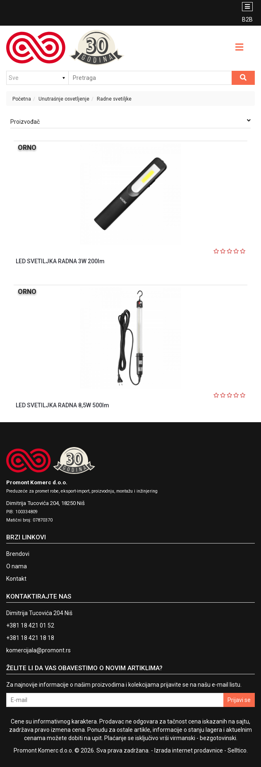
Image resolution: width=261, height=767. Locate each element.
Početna (21, 99)
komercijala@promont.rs (38, 650)
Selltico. (237, 750)
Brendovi (17, 554)
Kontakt (16, 578)
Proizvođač (130, 121)
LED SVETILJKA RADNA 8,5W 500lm (62, 405)
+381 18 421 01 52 (30, 625)
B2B (247, 19)
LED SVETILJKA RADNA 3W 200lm (60, 261)
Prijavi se (239, 700)
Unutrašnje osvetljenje (63, 99)
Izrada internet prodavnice (188, 750)
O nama (16, 566)
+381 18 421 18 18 (30, 638)
